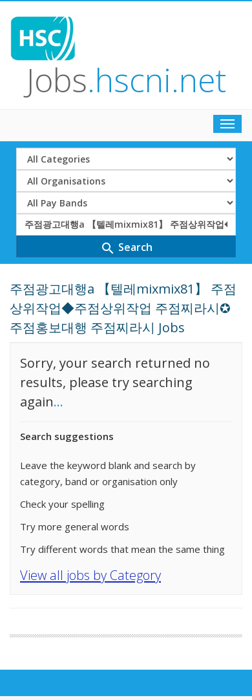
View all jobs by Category (90, 575)
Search (126, 248)
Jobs (126, 80)
